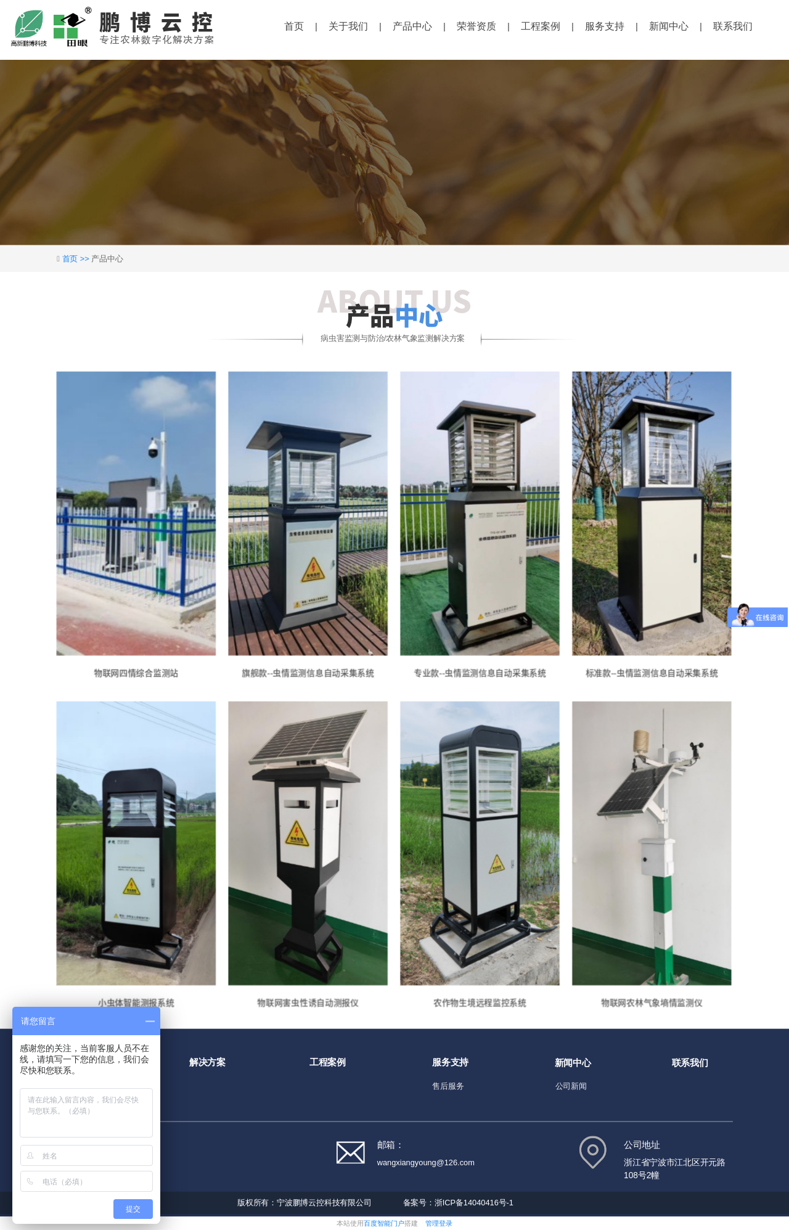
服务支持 (604, 26)
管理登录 (438, 1224)
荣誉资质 (476, 26)
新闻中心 (669, 26)
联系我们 (733, 26)
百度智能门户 (384, 1224)
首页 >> (77, 258)
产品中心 (412, 26)
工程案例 (540, 26)
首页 (294, 26)
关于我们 (348, 26)
